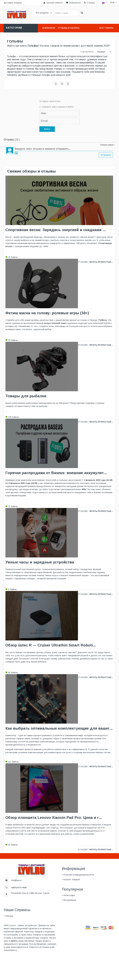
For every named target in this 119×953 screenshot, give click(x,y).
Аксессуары (69, 895)
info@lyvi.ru (16, 880)
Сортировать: (87, 51)
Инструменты (69, 900)
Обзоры (9, 916)
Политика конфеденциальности (78, 875)
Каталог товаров (71, 879)
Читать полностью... (101, 262)
